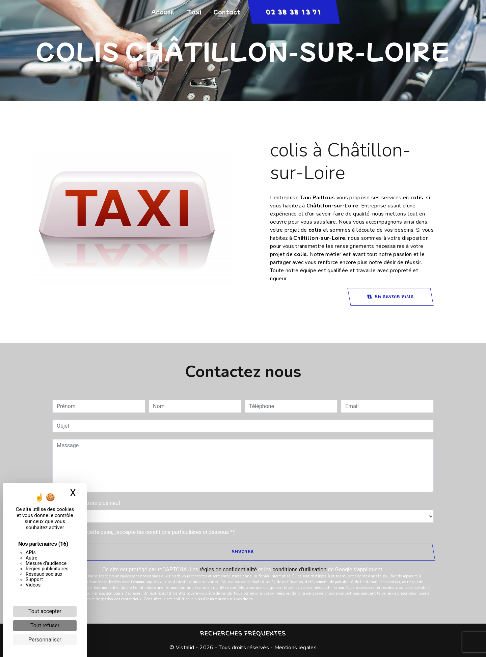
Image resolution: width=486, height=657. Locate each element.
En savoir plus (390, 296)
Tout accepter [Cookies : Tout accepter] (44, 611)
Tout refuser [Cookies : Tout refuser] (44, 625)
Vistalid (185, 647)
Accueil (162, 12)
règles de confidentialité (228, 569)
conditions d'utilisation (299, 569)
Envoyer (243, 551)
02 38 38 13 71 (293, 12)
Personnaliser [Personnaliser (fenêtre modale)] (44, 639)
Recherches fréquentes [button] (243, 633)
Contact (226, 12)
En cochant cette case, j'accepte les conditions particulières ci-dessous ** (147, 532)
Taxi (194, 12)
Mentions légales (295, 647)
